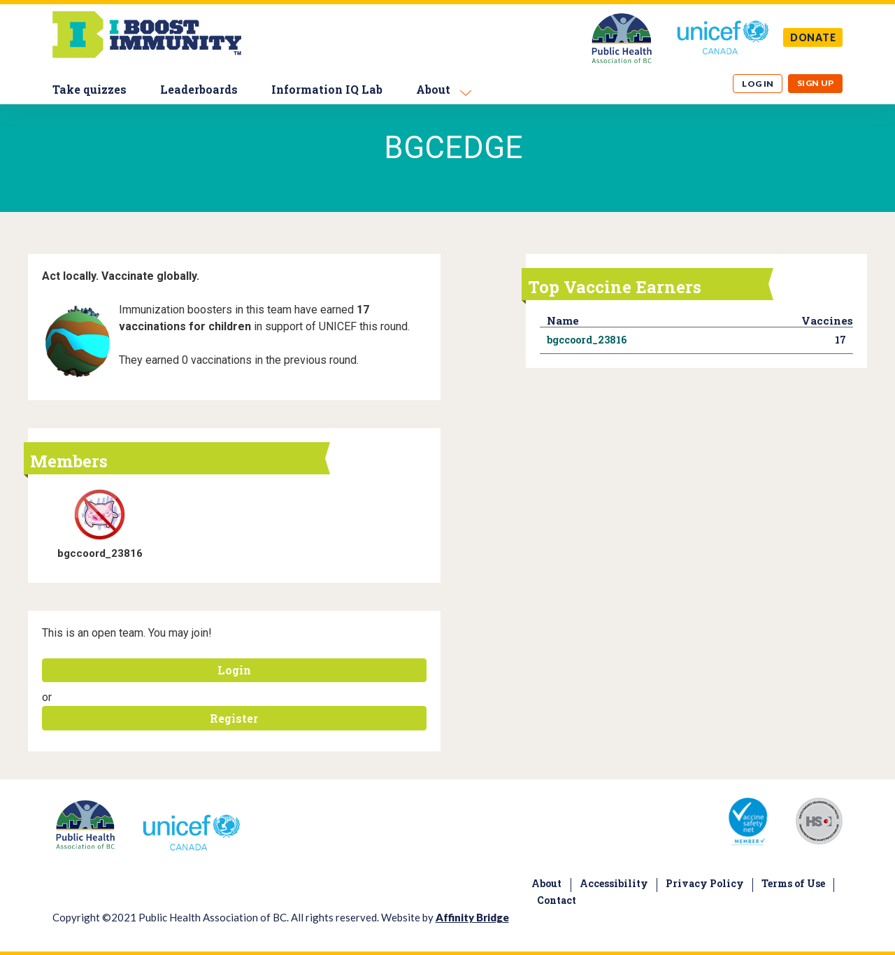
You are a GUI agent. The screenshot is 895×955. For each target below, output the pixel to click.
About (433, 89)
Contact (556, 900)
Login (234, 670)
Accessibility (614, 883)
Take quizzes (89, 89)
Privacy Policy (705, 883)
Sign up (815, 83)
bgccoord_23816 (100, 553)
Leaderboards (199, 89)
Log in (758, 83)
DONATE (813, 37)
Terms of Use (793, 883)
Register (234, 718)
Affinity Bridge (472, 917)
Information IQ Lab (326, 89)
